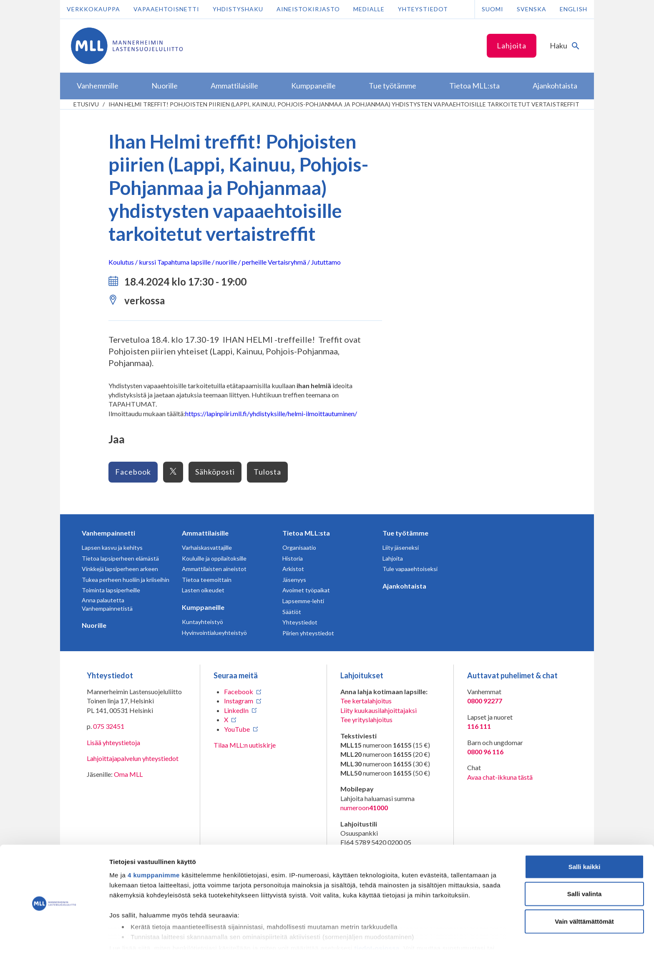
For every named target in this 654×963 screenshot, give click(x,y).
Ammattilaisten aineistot (214, 568)
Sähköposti (215, 471)
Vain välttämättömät (584, 896)
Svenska (531, 9)
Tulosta (267, 471)
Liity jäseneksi (400, 547)
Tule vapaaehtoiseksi (410, 568)
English (573, 9)
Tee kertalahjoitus (366, 701)
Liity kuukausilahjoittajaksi (378, 710)
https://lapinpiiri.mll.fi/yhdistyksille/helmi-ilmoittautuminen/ (271, 413)
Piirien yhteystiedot (308, 633)
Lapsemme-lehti (303, 600)
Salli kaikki (584, 842)
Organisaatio (299, 547)
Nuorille (94, 625)
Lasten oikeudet (203, 590)
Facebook (133, 471)
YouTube (237, 729)
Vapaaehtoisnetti (166, 9)
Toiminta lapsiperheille (111, 590)
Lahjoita (511, 45)
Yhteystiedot (423, 9)
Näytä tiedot (446, 946)
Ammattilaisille (205, 533)
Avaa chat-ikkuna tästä (500, 777)
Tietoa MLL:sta (306, 533)
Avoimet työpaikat (306, 590)
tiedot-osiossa (377, 923)
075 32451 (108, 726)
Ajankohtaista (404, 586)
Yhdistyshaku (238, 9)
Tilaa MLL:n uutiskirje (245, 745)
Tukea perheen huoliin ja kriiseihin (125, 579)
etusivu (86, 104)
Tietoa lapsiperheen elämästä (120, 558)
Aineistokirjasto (308, 9)
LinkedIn (236, 710)
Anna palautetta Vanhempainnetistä (107, 604)
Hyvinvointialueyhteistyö (214, 632)
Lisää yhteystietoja (113, 742)
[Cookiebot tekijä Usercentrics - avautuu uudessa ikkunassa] (54, 946)
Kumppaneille (203, 607)
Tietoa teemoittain (206, 579)
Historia (292, 558)
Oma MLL (128, 774)
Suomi (492, 9)
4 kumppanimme (154, 850)
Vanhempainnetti (108, 533)
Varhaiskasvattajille (207, 547)
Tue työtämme (405, 533)
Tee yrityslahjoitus (366, 719)
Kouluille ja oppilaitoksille (214, 558)
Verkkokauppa (93, 9)
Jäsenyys (294, 579)
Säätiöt (291, 611)
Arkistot (293, 568)
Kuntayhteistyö (202, 621)
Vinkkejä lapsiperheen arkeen (120, 568)
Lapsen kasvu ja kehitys (112, 547)
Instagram (238, 701)
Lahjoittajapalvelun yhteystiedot (133, 758)
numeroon (364, 807)
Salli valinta (584, 869)
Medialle (369, 9)
